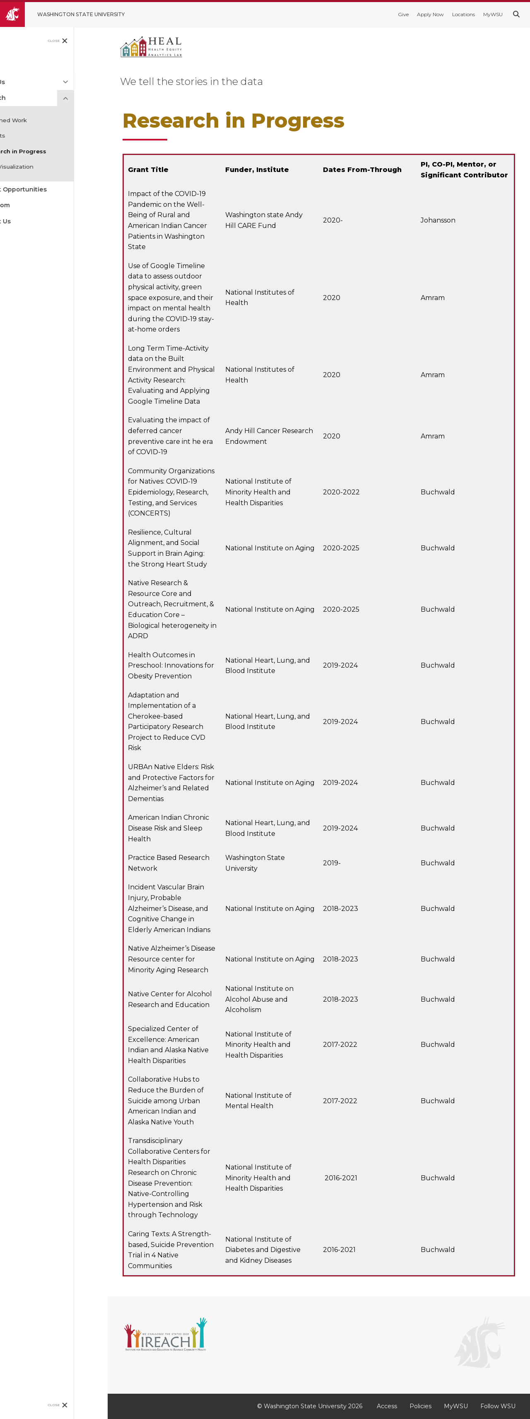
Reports (27, 135)
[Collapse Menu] (99, 98)
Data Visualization (41, 166)
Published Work (38, 120)
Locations (463, 14)
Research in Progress (48, 151)
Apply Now (430, 14)
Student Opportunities (45, 189)
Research (25, 98)
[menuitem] (54, 66)
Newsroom (27, 205)
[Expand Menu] (99, 82)
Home (19, 66)
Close (88, 41)
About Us (24, 82)
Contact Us (27, 221)
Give (403, 14)
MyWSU (493, 14)
